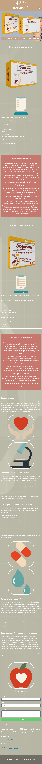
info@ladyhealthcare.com (10, 748)
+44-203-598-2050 (7, 739)
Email (3, 703)
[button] (39, 8)
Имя (3, 696)
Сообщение (5, 709)
